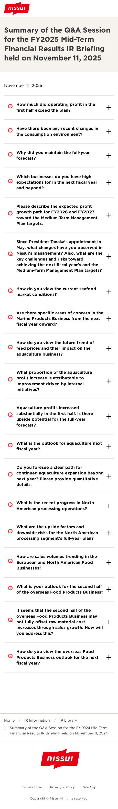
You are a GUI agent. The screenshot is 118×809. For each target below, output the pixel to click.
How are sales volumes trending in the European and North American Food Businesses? (56, 562)
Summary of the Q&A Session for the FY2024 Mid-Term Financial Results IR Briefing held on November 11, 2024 (59, 730)
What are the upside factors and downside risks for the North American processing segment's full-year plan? (57, 532)
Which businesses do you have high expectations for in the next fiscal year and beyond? (56, 182)
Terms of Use (32, 787)
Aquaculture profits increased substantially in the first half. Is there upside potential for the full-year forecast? (54, 416)
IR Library (68, 720)
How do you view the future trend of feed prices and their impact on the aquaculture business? (55, 348)
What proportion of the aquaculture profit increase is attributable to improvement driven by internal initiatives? (54, 381)
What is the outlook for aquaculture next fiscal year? (59, 446)
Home (9, 720)
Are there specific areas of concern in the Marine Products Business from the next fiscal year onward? (59, 318)
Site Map (89, 787)
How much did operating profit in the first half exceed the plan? (55, 107)
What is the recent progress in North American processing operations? (55, 505)
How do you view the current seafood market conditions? (56, 291)
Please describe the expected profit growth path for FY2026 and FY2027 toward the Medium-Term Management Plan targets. (57, 215)
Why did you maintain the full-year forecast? (53, 155)
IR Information (37, 720)
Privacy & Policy (62, 787)
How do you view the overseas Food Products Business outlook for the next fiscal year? (57, 657)
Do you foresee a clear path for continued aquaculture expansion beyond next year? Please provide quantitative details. (60, 476)
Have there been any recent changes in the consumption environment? (57, 131)
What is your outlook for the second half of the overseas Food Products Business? (59, 589)
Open (110, 8)
